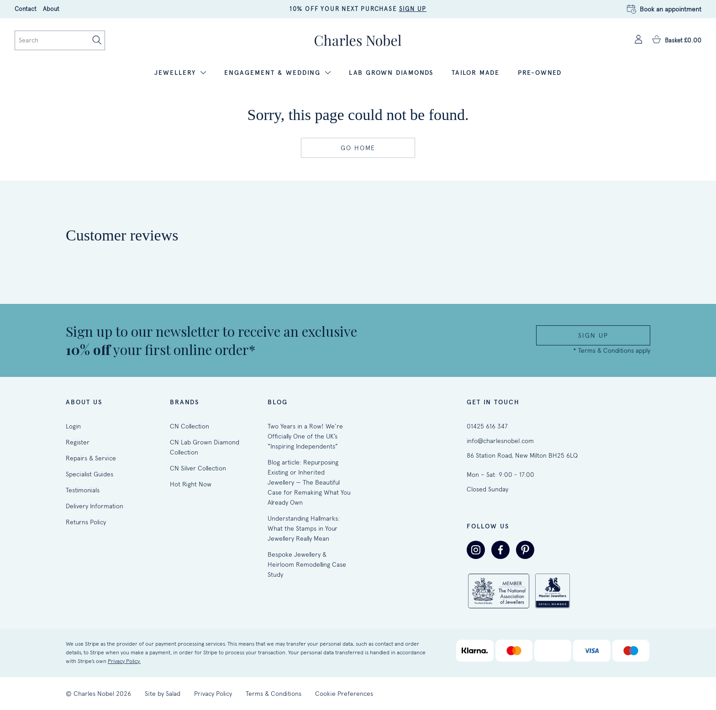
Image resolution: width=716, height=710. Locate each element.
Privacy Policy (213, 693)
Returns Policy (86, 522)
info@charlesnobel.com (500, 440)
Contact (26, 8)
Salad (173, 693)
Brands (184, 402)
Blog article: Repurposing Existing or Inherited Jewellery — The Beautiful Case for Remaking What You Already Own (309, 482)
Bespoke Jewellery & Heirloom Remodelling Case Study (307, 564)
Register (78, 442)
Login (73, 426)
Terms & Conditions (273, 693)
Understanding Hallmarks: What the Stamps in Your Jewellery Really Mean (304, 528)
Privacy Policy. (124, 661)
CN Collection (189, 426)
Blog (278, 402)
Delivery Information (94, 506)
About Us (84, 402)
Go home (358, 147)
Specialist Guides (89, 474)
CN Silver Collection (198, 468)
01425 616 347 (487, 426)
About (51, 8)
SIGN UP (413, 8)
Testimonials (83, 490)
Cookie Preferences (344, 693)
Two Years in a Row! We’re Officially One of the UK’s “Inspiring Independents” (305, 436)
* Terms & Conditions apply (611, 350)
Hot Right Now (190, 484)
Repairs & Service (91, 458)
